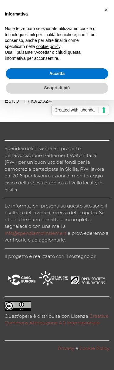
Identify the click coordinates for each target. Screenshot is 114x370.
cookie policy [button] (48, 46)
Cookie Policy (94, 348)
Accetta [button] (57, 73)
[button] (106, 10)
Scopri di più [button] (57, 87)
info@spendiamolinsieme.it (35, 233)
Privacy (66, 348)
